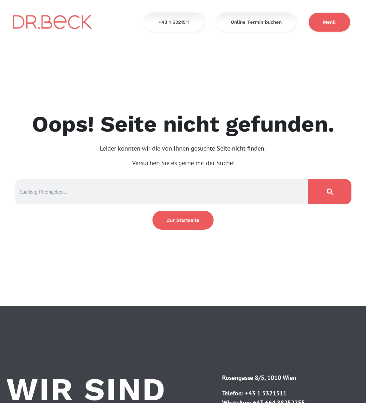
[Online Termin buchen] (256, 22)
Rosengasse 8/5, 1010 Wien (259, 378)
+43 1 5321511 (265, 393)
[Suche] (329, 191)
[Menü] (329, 22)
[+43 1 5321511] (174, 22)
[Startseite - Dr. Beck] (52, 22)
